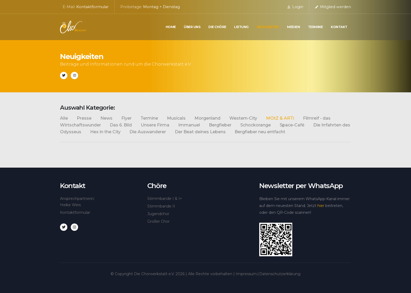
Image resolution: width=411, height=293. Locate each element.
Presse (84, 118)
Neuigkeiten (268, 27)
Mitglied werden (333, 6)
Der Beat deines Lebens (200, 131)
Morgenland (207, 118)
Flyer (126, 118)
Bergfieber (220, 124)
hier (320, 205)
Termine (315, 27)
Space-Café (292, 124)
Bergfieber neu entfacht (260, 131)
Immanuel (189, 124)
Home (171, 27)
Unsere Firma (155, 124)
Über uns (192, 27)
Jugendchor (158, 213)
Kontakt (339, 27)
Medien (293, 27)
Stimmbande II (161, 206)
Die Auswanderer (147, 131)
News (106, 118)
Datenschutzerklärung (279, 273)
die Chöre (217, 27)
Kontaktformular (92, 6)
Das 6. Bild (121, 124)
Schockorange (255, 124)
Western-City (243, 118)
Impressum (246, 273)
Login (295, 6)
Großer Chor (158, 221)
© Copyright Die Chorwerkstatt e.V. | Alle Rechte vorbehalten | (173, 273)
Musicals (176, 118)
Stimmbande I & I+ (164, 198)
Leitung (241, 27)
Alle (64, 118)
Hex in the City (105, 131)
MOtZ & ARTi (280, 118)
